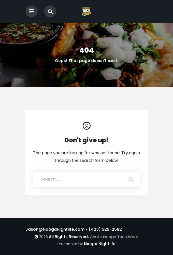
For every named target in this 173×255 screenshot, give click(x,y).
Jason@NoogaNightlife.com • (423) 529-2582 (73, 229)
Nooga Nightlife (100, 243)
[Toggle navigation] (31, 11)
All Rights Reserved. (69, 236)
